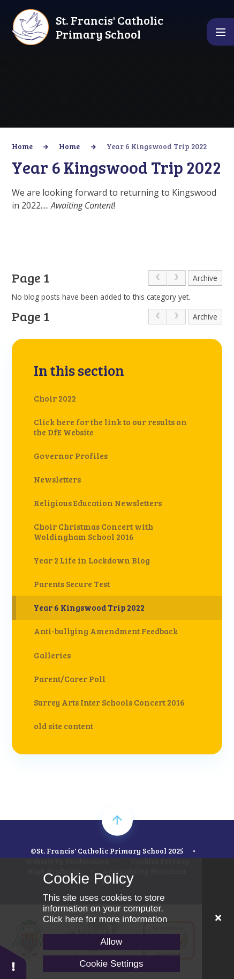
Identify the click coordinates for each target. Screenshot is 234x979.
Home (22, 146)
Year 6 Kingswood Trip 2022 (157, 146)
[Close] (218, 918)
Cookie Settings (111, 964)
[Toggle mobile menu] (220, 32)
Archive (205, 278)
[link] (157, 278)
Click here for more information (105, 919)
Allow (112, 942)
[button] (13, 961)
